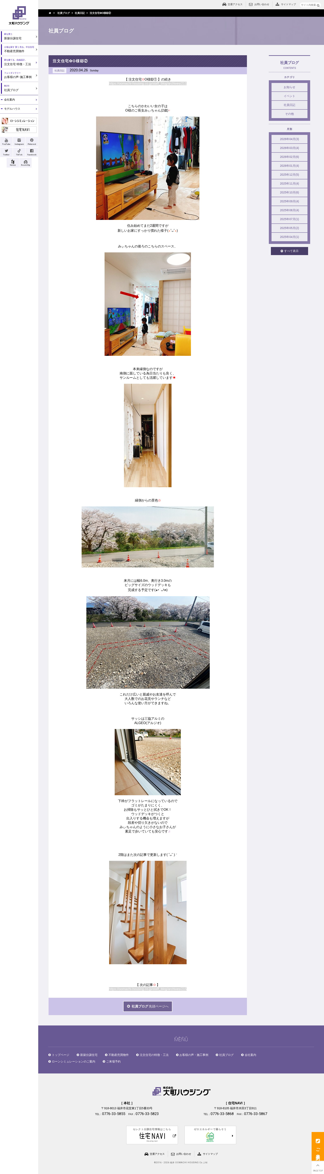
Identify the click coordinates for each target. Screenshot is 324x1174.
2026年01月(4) (289, 165)
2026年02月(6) (289, 156)
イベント (289, 96)
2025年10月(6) (289, 192)
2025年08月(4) (289, 210)
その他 (289, 113)
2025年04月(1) (289, 237)
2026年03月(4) (289, 148)
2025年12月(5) (289, 174)
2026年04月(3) (289, 139)
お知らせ (289, 87)
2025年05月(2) (289, 228)
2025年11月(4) (289, 183)
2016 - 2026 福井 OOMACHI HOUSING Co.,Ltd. (182, 1162)
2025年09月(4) (289, 201)
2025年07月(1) (289, 219)
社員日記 (289, 105)
